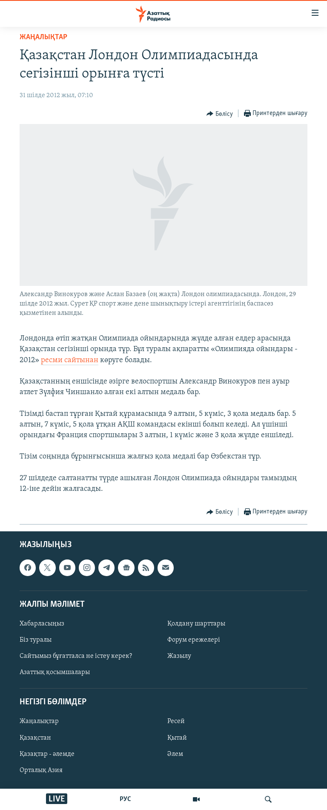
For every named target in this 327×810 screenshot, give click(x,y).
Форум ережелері (193, 640)
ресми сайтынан (69, 360)
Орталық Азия (41, 770)
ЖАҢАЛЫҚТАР (43, 37)
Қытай (177, 738)
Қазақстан (35, 738)
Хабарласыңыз (42, 623)
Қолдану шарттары (196, 623)
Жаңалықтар (39, 721)
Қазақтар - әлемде (47, 754)
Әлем (175, 754)
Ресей (176, 721)
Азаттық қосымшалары (55, 672)
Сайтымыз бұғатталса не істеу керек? (76, 656)
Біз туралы (36, 640)
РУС (125, 799)
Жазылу (179, 656)
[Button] (220, 113)
